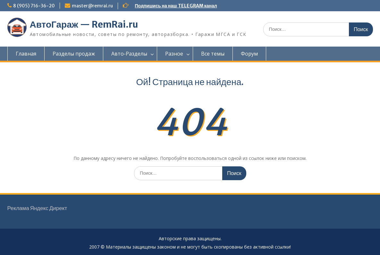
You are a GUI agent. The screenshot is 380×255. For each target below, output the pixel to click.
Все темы (212, 53)
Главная (26, 53)
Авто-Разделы (129, 53)
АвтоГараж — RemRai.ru (84, 24)
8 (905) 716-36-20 (34, 6)
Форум (249, 53)
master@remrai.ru (92, 6)
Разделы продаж (74, 53)
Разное (174, 53)
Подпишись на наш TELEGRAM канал (176, 6)
